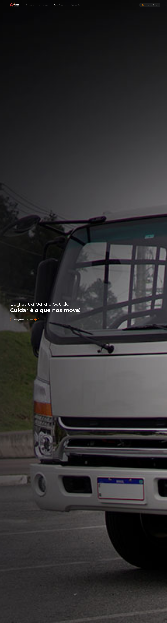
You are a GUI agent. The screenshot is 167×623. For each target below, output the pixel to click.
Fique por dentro (77, 5)
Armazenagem (44, 5)
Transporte (30, 5)
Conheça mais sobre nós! (25, 320)
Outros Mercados (60, 5)
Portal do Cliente (150, 5)
